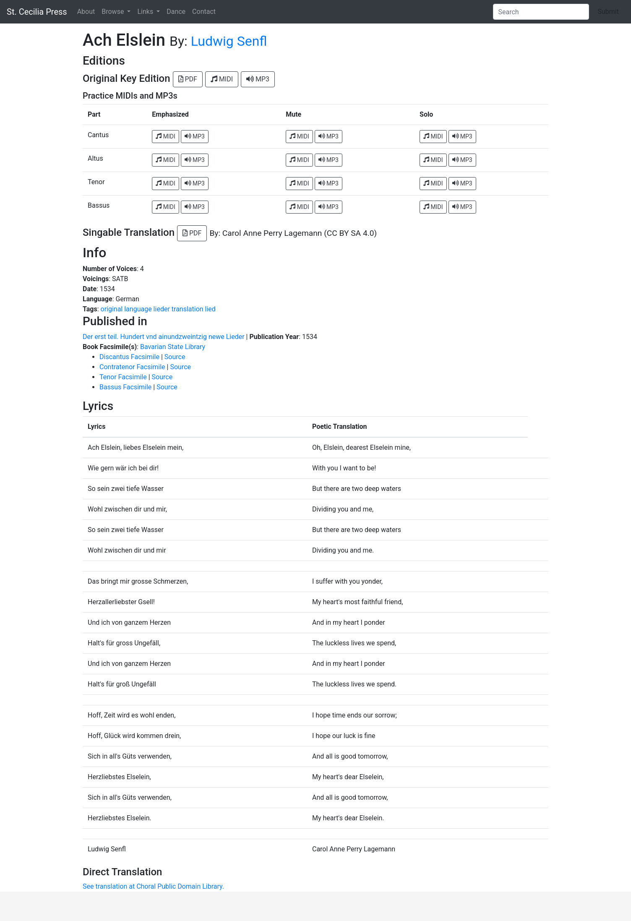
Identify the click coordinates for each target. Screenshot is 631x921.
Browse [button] (113, 12)
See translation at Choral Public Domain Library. (153, 886)
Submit (608, 12)
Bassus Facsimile (125, 387)
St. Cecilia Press (37, 12)
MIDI (222, 79)
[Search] (541, 12)
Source (174, 357)
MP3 (257, 79)
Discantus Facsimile (129, 357)
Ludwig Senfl (229, 41)
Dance (176, 12)
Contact (204, 12)
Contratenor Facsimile (132, 367)
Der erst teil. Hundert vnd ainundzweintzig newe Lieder (164, 337)
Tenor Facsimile (123, 377)
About (86, 12)
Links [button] (146, 12)
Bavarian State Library (172, 347)
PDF (187, 79)
